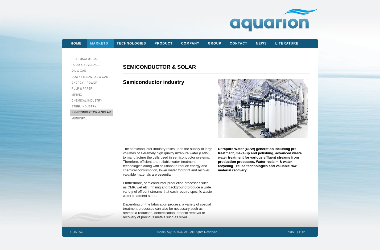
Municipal (79, 118)
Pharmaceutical (85, 59)
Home (76, 43)
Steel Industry (84, 106)
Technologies (131, 43)
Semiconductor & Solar (91, 112)
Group (214, 43)
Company (190, 43)
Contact (238, 43)
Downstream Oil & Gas (90, 76)
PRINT (291, 231)
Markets (99, 43)
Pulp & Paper (82, 88)
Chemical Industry (87, 100)
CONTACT (77, 231)
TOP (302, 231)
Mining (77, 94)
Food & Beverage (86, 64)
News (261, 43)
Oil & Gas (79, 70)
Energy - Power (84, 82)
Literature (287, 43)
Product (164, 43)
